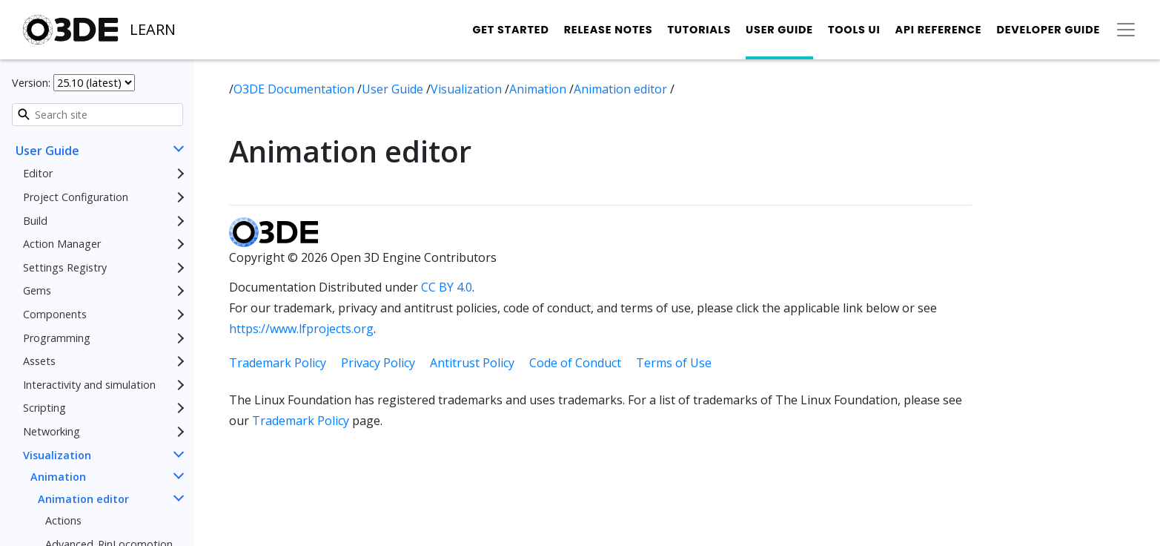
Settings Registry (65, 267)
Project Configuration (75, 197)
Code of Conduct (575, 363)
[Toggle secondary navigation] (1126, 30)
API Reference (938, 29)
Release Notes (608, 29)
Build (35, 221)
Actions (63, 520)
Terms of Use (674, 363)
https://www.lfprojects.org (301, 328)
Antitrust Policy (472, 363)
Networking (51, 431)
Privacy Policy (378, 363)
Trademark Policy (277, 363)
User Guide (779, 29)
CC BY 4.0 (446, 287)
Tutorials (699, 29)
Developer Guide (1048, 29)
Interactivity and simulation (89, 385)
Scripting (44, 408)
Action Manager (62, 244)
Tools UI (854, 29)
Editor (38, 173)
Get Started (510, 29)
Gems (37, 290)
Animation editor (83, 499)
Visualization (57, 455)
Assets (39, 361)
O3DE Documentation (295, 89)
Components (55, 314)
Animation (58, 477)
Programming (56, 338)
